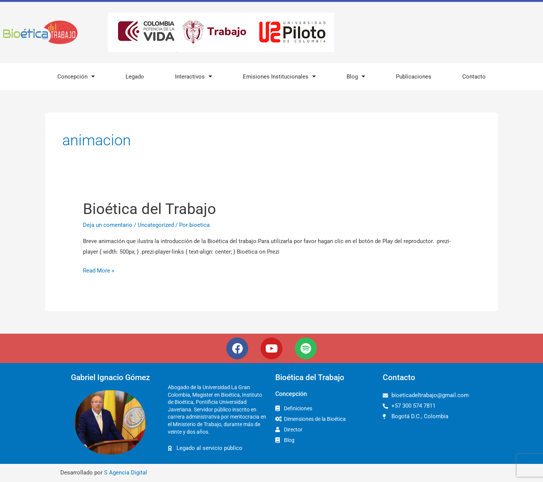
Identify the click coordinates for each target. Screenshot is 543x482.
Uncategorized (156, 225)
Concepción (76, 76)
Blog (356, 76)
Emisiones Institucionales (279, 76)
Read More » (98, 270)
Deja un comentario (107, 225)
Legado (135, 76)
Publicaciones (413, 76)
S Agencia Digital (125, 472)
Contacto (474, 76)
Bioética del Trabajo (149, 209)
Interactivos (193, 76)
